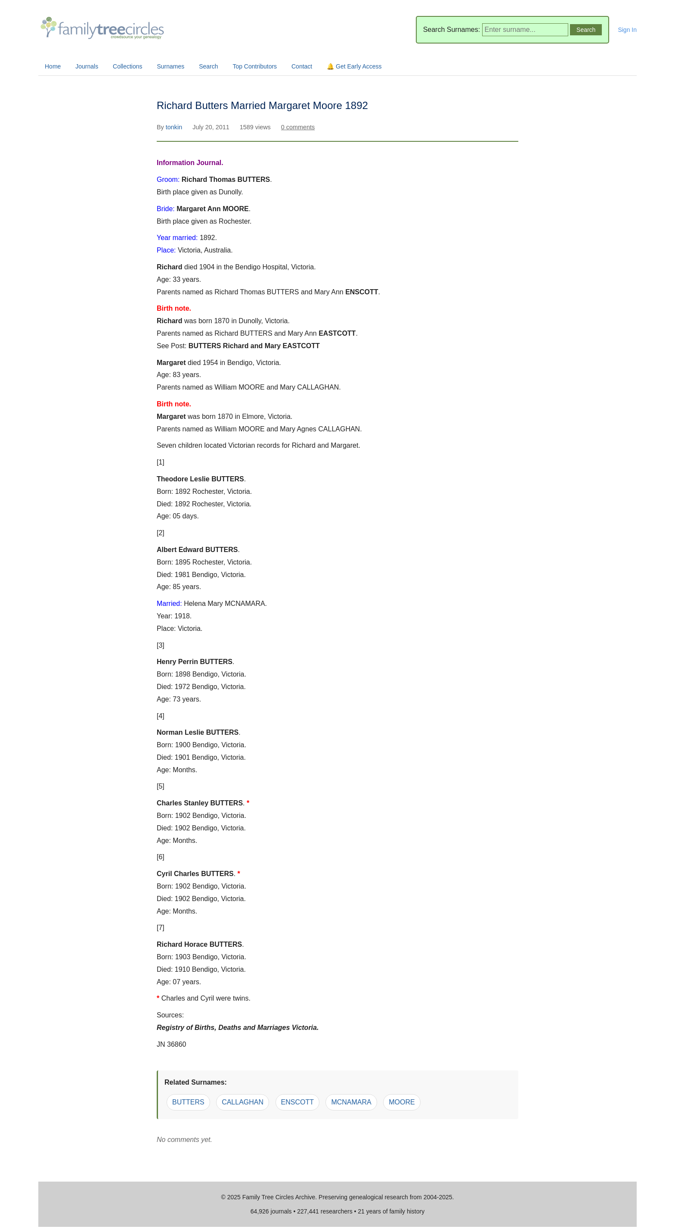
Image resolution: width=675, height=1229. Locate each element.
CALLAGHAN (242, 1102)
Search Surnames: (451, 29)
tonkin (175, 127)
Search (208, 66)
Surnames (170, 66)
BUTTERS (188, 1102)
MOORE (402, 1102)
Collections (127, 66)
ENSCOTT (297, 1102)
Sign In (627, 29)
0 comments (298, 127)
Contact (301, 66)
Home (53, 66)
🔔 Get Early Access (354, 66)
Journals (86, 66)
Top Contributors (254, 66)
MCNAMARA (351, 1102)
